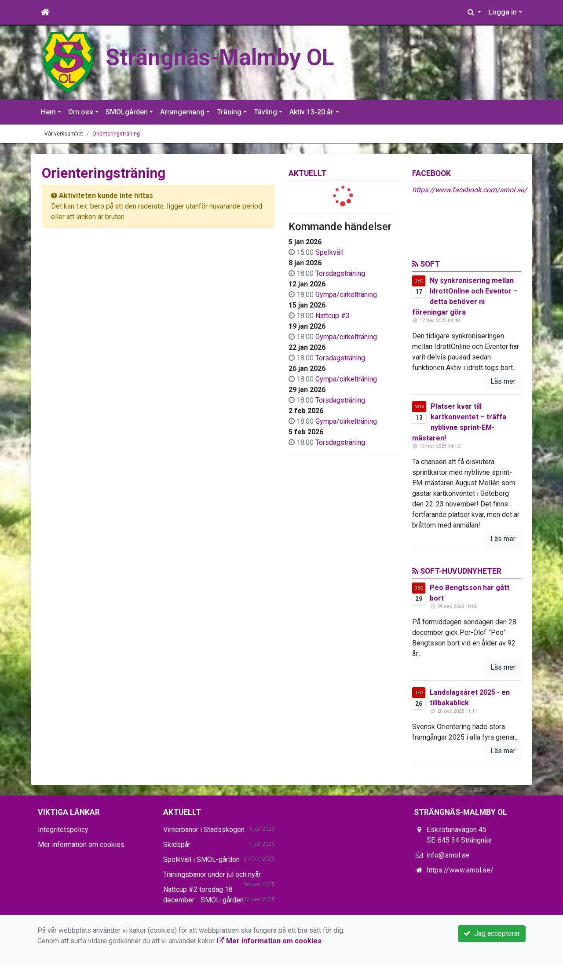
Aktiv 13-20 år (311, 112)
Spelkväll (329, 252)
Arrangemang (182, 112)
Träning (229, 112)
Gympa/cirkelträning (346, 294)
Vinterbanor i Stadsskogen (204, 829)
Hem (48, 112)
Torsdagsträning (340, 273)
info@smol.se (448, 855)
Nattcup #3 (332, 316)
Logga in (502, 12)
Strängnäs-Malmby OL (220, 57)
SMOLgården (127, 112)
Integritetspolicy (63, 829)
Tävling (265, 112)
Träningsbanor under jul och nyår (212, 874)
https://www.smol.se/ (460, 870)
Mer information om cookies (81, 844)
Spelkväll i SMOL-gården (201, 859)
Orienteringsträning (116, 134)
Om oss (80, 112)
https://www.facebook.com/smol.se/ (469, 190)
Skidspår (176, 844)
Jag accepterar (492, 933)
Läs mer (502, 381)
